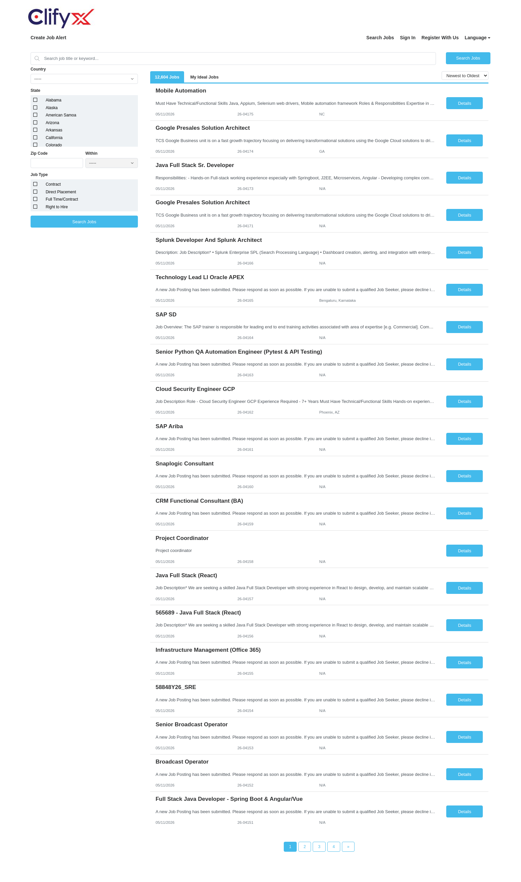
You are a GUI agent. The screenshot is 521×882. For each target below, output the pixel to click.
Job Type (39, 174)
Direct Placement (61, 192)
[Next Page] (348, 847)
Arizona (52, 122)
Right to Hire (57, 207)
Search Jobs (380, 37)
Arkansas (54, 130)
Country (38, 69)
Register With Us (440, 37)
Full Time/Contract (62, 199)
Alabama (53, 100)
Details (464, 103)
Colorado (54, 145)
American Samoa (61, 115)
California (54, 137)
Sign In (408, 37)
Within (91, 153)
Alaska (51, 107)
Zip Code (39, 153)
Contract (53, 184)
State (35, 90)
